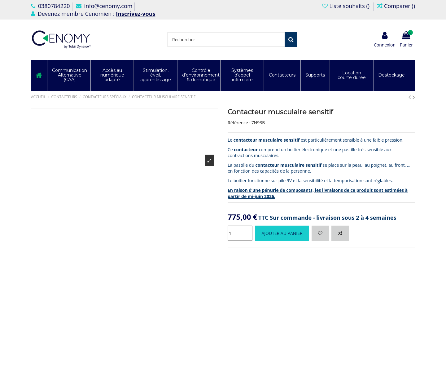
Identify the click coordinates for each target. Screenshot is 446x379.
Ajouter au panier (281, 233)
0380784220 (50, 6)
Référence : (239, 123)
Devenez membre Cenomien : (93, 13)
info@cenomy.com (104, 6)
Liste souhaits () (346, 6)
